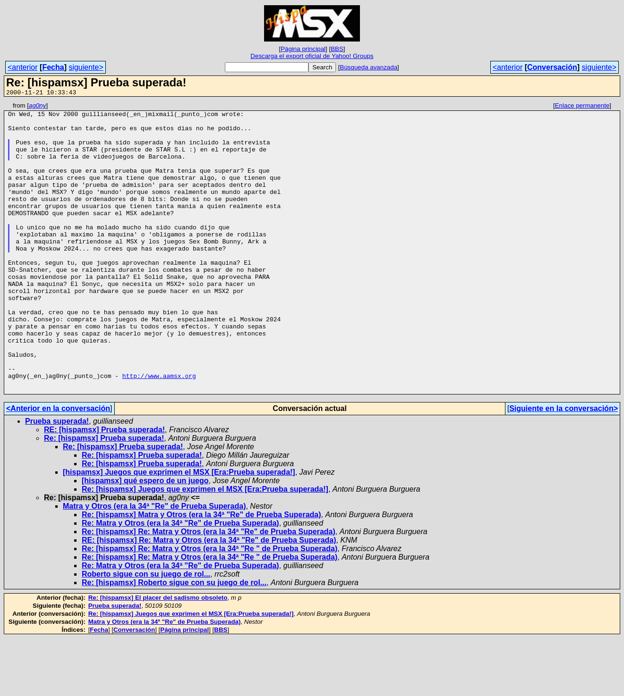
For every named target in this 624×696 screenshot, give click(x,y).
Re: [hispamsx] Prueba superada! (104, 496)
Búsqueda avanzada (369, 67)
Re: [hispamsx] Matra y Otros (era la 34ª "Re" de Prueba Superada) (201, 573)
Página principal (303, 48)
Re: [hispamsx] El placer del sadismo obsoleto (158, 655)
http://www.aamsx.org (159, 431)
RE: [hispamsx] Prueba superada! (104, 488)
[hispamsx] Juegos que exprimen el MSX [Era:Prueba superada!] (179, 530)
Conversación (552, 67)
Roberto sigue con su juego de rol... (146, 632)
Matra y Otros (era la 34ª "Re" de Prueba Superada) (154, 564)
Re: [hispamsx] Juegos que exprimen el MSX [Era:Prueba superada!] (205, 547)
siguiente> (85, 67)
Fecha (53, 67)
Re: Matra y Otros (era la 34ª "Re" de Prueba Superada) (180, 581)
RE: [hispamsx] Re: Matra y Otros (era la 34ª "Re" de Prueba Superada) (209, 598)
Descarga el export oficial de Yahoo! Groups (311, 55)
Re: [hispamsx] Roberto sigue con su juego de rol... (174, 641)
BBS (337, 48)
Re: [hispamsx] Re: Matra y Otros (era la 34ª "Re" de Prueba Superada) (208, 590)
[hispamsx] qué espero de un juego (145, 539)
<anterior (23, 67)
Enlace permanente (582, 106)
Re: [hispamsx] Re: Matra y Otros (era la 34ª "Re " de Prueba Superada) (209, 607)
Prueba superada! (57, 479)
